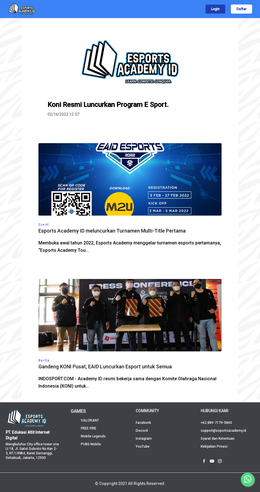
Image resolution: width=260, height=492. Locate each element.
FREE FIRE (88, 428)
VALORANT (90, 420)
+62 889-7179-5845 (216, 423)
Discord (142, 431)
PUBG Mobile (91, 444)
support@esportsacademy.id (223, 431)
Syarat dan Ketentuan (218, 439)
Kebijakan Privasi (214, 446)
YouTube (143, 446)
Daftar (241, 9)
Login (215, 9)
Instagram (144, 439)
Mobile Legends (93, 436)
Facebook (143, 423)
